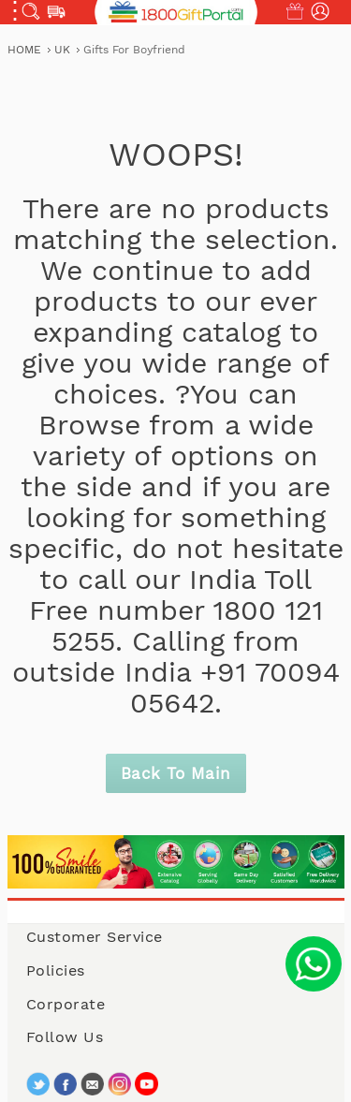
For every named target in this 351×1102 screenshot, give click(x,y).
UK (64, 49)
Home (26, 49)
